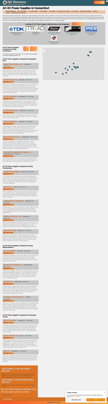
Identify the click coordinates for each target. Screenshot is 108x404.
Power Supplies (52, 11)
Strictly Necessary (76, 399)
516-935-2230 (6, 66)
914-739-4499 (29, 121)
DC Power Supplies (43, 11)
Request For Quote (77, 24)
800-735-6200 (27, 250)
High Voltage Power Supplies (85, 11)
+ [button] (44, 49)
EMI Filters (95, 11)
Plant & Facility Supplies (22, 11)
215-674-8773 (28, 230)
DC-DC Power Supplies (33, 11)
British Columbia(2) (7, 395)
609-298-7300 (23, 351)
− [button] (44, 51)
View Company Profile (8, 67)
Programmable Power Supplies (63, 11)
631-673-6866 (30, 110)
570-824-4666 (6, 202)
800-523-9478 (31, 171)
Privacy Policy (76, 396)
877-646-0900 (6, 298)
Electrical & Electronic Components (18, 12)
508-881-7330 (25, 281)
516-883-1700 (17, 154)
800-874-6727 (33, 136)
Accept (95, 399)
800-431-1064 (29, 79)
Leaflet (102, 79)
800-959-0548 (30, 96)
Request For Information (34, 48)
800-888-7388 (6, 218)
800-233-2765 (6, 266)
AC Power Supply (74, 11)
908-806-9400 (29, 320)
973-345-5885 (28, 335)
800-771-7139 (23, 187)
